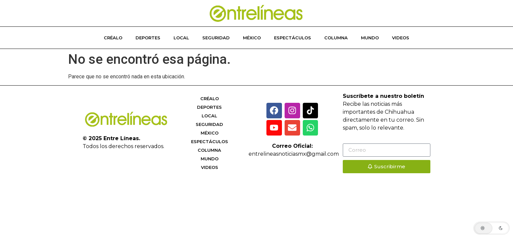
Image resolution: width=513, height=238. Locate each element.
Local (181, 37)
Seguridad (216, 37)
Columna (336, 37)
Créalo (113, 37)
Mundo (370, 37)
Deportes (148, 37)
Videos (400, 37)
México (252, 37)
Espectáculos (292, 37)
